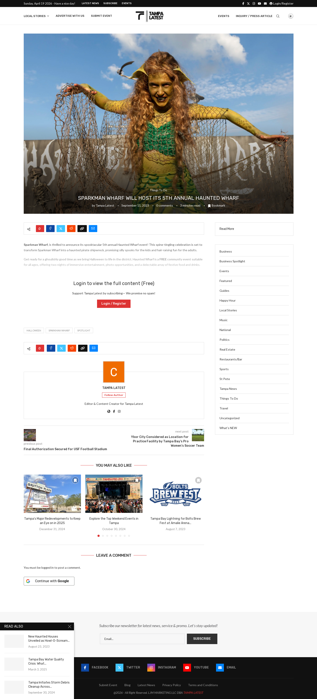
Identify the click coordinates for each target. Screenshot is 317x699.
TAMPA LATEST (193, 692)
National (225, 330)
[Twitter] (248, 3)
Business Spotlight (232, 261)
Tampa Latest (105, 205)
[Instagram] (254, 3)
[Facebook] (243, 3)
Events (127, 3)
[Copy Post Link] (82, 228)
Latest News (90, 3)
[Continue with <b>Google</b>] (49, 581)
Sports (224, 369)
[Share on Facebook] (50, 228)
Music (224, 320)
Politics (225, 339)
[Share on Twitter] (61, 228)
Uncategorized (230, 418)
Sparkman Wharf (59, 330)
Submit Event (101, 15)
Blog (127, 685)
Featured (226, 281)
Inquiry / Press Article (254, 16)
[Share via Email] (93, 228)
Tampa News (228, 388)
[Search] (278, 16)
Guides (224, 290)
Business (226, 251)
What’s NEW (228, 428)
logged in (47, 567)
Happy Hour (228, 300)
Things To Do (229, 398)
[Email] (265, 3)
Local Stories (35, 16)
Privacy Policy (171, 685)
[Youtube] (259, 3)
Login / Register (113, 303)
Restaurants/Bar (231, 359)
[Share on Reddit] (71, 228)
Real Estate (227, 349)
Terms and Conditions (203, 685)
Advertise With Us (70, 15)
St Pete (225, 379)
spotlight (83, 330)
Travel (224, 408)
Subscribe (110, 3)
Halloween (34, 330)
